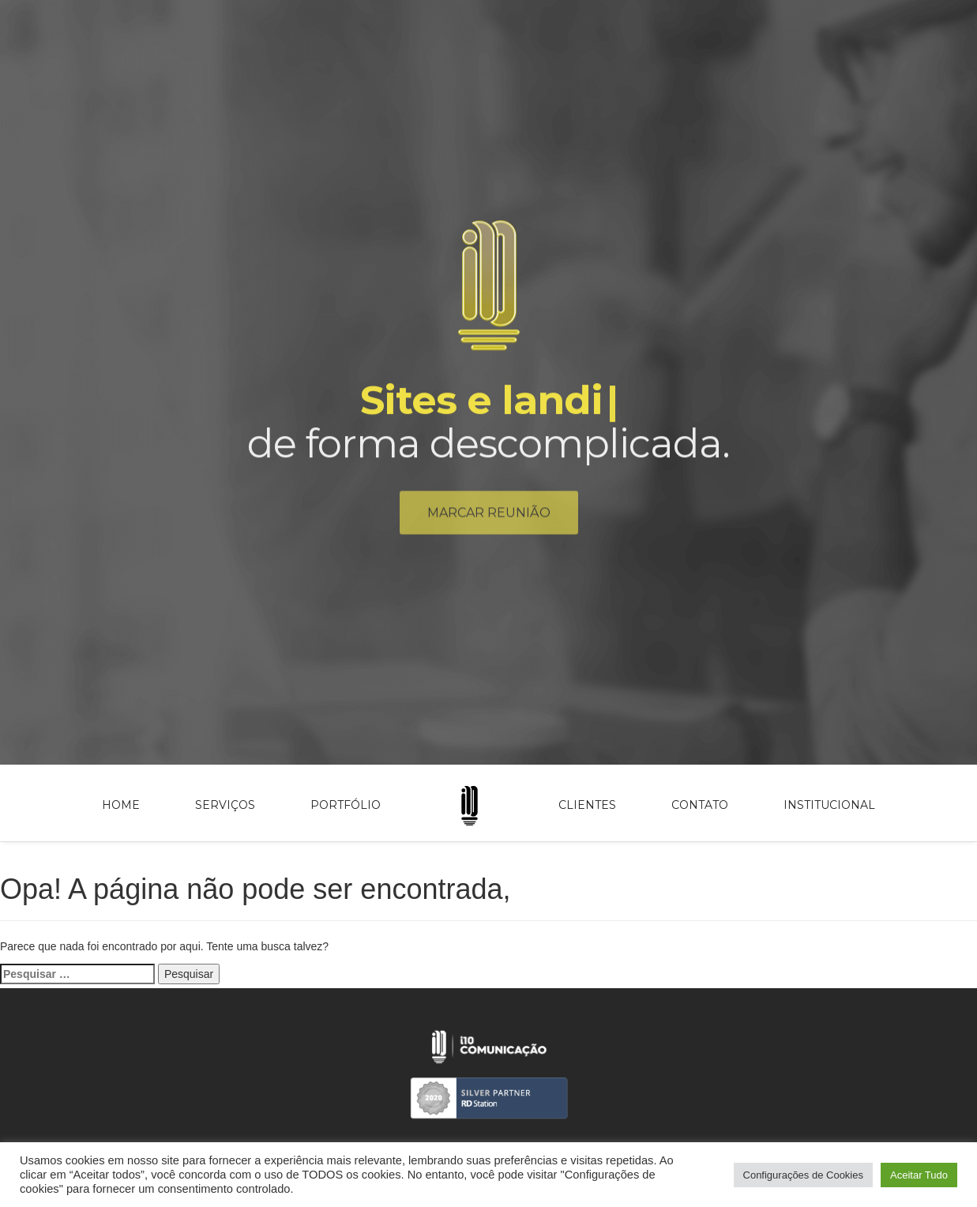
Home (121, 805)
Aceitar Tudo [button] (919, 1175)
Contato (699, 805)
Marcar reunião (489, 516)
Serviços (225, 805)
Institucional (829, 805)
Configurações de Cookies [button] (803, 1175)
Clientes (587, 805)
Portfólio (345, 805)
